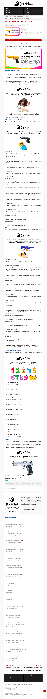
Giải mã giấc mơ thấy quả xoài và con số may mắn (13, 526)
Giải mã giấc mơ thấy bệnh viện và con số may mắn (14, 560)
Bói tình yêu (8, 581)
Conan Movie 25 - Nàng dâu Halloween (12, 642)
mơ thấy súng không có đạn (10, 483)
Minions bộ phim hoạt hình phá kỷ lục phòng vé (13, 647)
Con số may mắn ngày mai (28, 675)
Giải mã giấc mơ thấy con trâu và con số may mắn (13, 556)
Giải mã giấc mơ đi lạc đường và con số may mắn (13, 567)
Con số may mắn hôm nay (10, 583)
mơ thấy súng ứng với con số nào (11, 488)
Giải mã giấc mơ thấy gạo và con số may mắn (13, 542)
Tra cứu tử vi (26, 14)
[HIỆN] (17, 39)
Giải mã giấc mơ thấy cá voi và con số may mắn (13, 551)
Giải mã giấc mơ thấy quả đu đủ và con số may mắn (14, 535)
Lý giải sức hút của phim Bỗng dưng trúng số (13, 635)
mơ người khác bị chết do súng (30, 483)
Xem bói (25, 10)
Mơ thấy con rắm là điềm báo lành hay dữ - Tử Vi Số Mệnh (14, 524)
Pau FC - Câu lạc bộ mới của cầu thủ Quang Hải (13, 656)
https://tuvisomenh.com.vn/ (12, 688)
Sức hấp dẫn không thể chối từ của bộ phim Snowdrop (14, 633)
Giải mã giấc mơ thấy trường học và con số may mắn (14, 540)
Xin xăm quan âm (8, 597)
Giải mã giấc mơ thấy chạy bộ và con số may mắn (13, 522)
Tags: (6, 480)
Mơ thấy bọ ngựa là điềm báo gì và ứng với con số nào (14, 549)
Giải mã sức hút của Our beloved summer (12, 617)
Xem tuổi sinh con (9, 599)
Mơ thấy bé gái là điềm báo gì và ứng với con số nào (14, 565)
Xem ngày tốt (7, 10)
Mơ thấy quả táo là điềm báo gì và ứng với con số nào (14, 531)
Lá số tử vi (7, 585)
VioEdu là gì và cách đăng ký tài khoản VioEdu (13, 615)
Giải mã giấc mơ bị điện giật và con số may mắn (13, 569)
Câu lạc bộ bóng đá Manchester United (12, 658)
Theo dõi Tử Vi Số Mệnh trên (22, 16)
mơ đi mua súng (14, 486)
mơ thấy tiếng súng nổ (37, 483)
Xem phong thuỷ (8, 12)
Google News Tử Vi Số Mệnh (14, 693)
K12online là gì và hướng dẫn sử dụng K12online (13, 610)
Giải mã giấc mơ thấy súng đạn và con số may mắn (13, 533)
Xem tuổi (26, 8)
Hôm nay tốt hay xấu (9, 590)
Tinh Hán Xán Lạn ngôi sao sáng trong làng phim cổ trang (14, 631)
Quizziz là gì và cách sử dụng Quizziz (11, 608)
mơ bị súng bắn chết (22, 483)
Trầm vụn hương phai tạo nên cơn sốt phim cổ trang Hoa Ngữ (15, 626)
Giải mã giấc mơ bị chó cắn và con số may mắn (13, 576)
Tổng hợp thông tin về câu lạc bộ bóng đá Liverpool (14, 660)
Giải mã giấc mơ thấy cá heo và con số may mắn (13, 558)
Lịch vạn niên (26, 12)
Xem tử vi (6, 8)
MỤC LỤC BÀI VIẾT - (12, 40)
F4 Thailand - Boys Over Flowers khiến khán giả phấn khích (15, 624)
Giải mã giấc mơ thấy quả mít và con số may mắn (13, 574)
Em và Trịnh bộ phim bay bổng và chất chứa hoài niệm (14, 651)
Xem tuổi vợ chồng (9, 592)
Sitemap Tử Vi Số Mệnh (22, 694)
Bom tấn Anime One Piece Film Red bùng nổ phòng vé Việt (15, 640)
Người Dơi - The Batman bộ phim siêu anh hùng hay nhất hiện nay (16, 649)
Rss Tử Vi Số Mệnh (29, 694)
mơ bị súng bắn (17, 483)
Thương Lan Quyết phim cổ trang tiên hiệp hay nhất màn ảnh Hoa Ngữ (16, 622)
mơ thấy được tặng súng (29, 486)
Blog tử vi (7, 14)
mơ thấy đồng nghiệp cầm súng (21, 486)
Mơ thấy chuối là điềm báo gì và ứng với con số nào (13, 547)
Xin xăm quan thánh (9, 601)
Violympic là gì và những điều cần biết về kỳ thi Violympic (14, 606)
